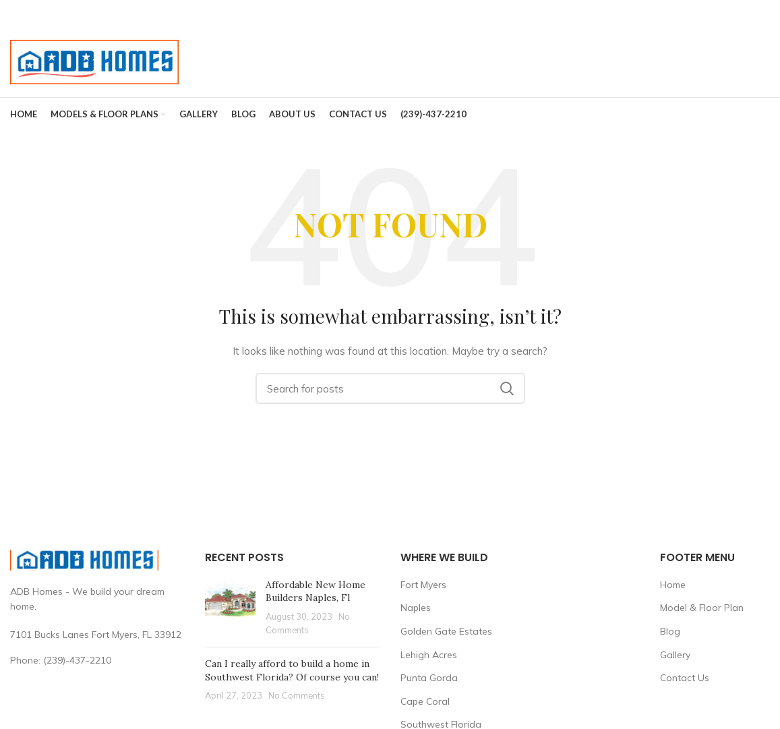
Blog (670, 631)
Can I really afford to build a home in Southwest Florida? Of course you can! (292, 670)
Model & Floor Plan (702, 608)
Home (673, 585)
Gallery (675, 655)
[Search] (390, 388)
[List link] (97, 660)
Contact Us (684, 678)
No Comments (296, 695)
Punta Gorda (429, 678)
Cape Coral (425, 701)
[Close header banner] (763, 13)
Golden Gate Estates (446, 631)
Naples (415, 608)
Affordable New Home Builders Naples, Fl (315, 591)
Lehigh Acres (428, 655)
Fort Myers (423, 585)
